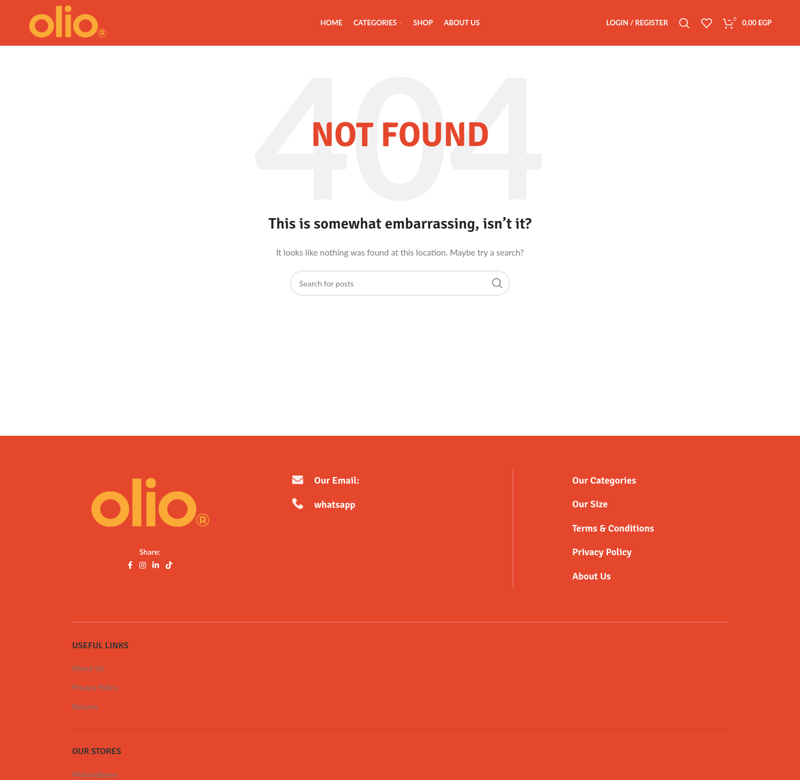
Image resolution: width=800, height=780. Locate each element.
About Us (88, 669)
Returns (85, 707)
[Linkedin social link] (155, 566)
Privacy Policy (95, 688)
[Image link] (150, 505)
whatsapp (338, 506)
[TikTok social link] (169, 566)
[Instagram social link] (142, 566)
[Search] (684, 24)
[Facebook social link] (130, 566)
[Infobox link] (650, 481)
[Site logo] (68, 22)
